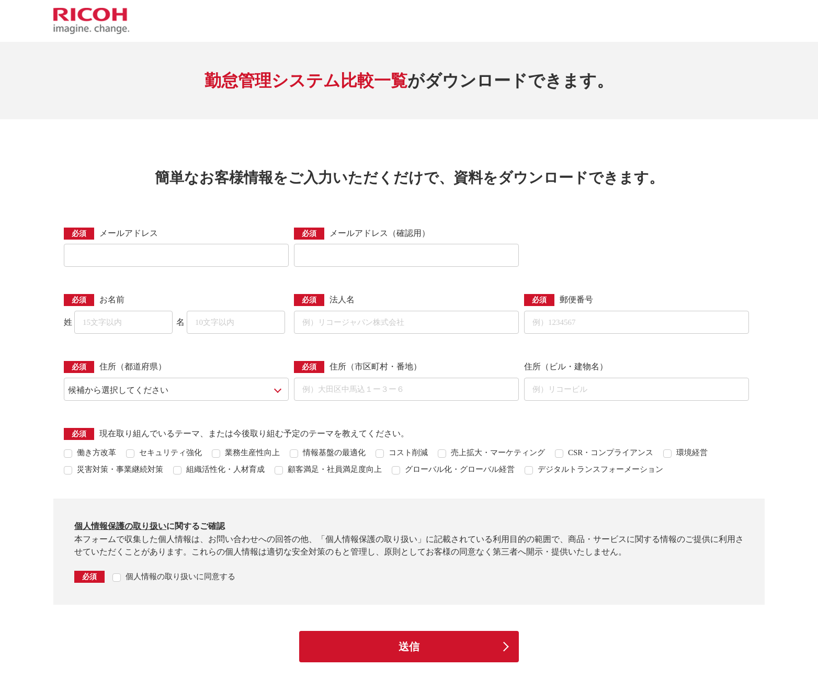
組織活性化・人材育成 (225, 469)
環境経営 (692, 452)
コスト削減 (408, 452)
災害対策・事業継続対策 (120, 469)
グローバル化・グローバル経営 (460, 469)
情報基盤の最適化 (334, 452)
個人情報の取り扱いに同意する (180, 576)
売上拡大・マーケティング (498, 452)
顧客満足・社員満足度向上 (335, 469)
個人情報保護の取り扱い (120, 526)
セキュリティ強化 (170, 452)
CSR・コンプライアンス (610, 452)
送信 (409, 646)
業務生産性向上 (252, 452)
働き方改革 (96, 452)
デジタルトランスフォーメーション (600, 469)
